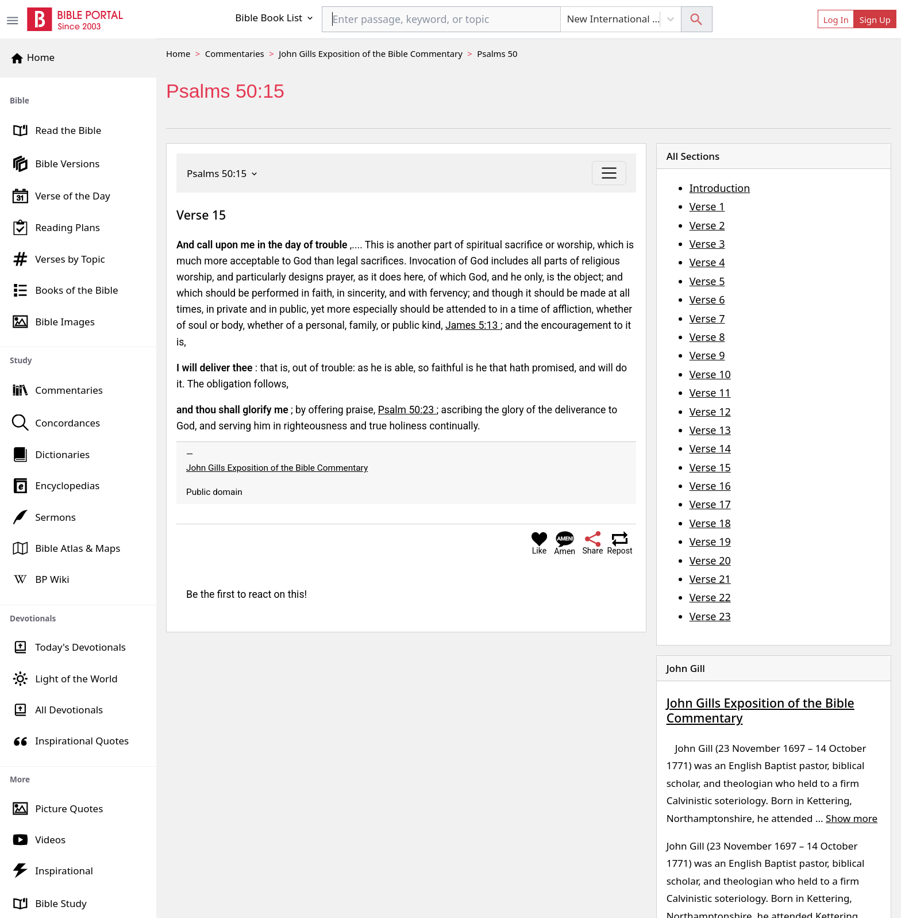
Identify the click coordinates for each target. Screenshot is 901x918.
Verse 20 (710, 560)
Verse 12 (710, 411)
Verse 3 (707, 244)
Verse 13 (710, 430)
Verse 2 (707, 225)
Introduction (720, 188)
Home (178, 53)
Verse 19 (710, 541)
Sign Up (875, 19)
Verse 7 (707, 318)
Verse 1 (707, 206)
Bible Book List (274, 17)
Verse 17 (710, 504)
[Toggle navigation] (609, 173)
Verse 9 (707, 355)
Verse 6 (707, 299)
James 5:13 (472, 325)
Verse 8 (707, 337)
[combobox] (441, 19)
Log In (836, 19)
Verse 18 (710, 523)
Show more (851, 818)
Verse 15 (710, 467)
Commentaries (234, 53)
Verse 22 (710, 597)
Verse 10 (710, 374)
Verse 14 (710, 448)
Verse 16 (710, 486)
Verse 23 (710, 616)
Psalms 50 (497, 53)
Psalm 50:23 (407, 410)
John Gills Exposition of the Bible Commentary (371, 53)
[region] (78, 498)
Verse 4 (707, 262)
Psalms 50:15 (223, 173)
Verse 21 (710, 579)
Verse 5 (707, 281)
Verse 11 (710, 393)
